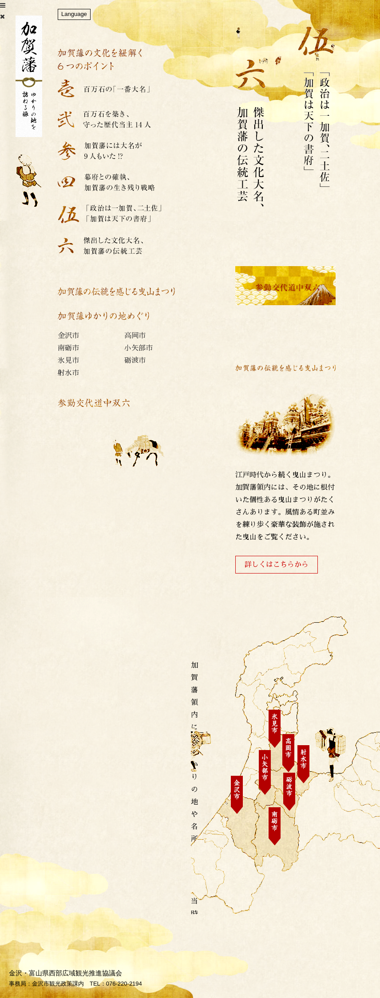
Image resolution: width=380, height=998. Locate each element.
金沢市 (68, 335)
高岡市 (135, 335)
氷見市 (68, 360)
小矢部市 (138, 348)
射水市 (68, 373)
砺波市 (135, 360)
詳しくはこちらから (277, 564)
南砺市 (68, 348)
